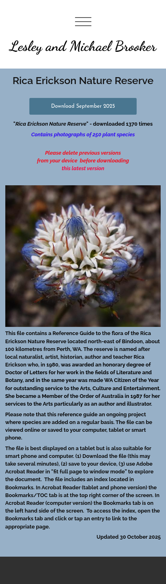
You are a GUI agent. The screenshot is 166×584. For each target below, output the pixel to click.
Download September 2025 (83, 106)
